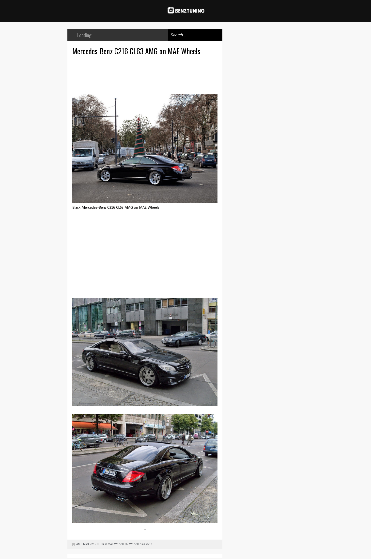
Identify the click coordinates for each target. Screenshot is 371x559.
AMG (79, 544)
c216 (93, 544)
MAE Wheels (116, 544)
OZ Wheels (132, 544)
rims (142, 544)
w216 (149, 544)
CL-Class (102, 544)
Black (86, 544)
